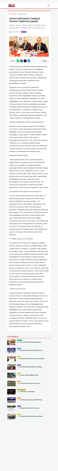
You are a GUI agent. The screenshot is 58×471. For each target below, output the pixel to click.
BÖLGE (23, 31)
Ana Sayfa (12, 14)
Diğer (44, 61)
